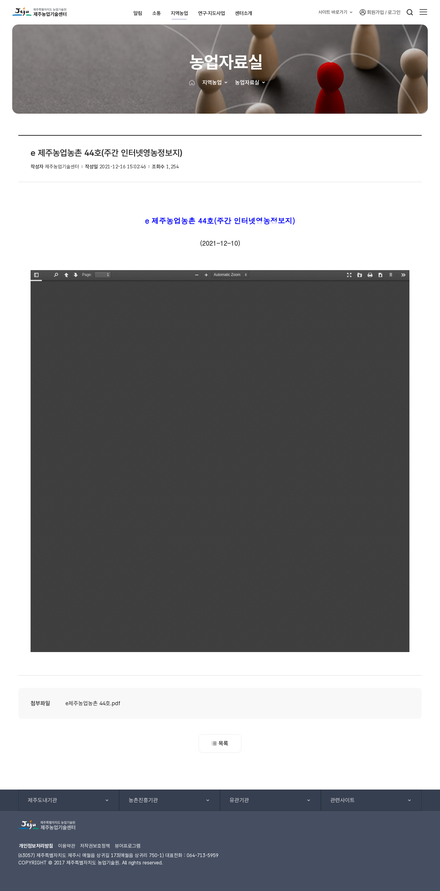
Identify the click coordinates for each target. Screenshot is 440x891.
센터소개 (273, 12)
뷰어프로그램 (128, 846)
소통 (150, 12)
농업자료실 (247, 82)
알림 (121, 12)
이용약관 (66, 846)
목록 (220, 743)
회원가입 (372, 12)
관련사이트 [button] (342, 800)
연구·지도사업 (228, 12)
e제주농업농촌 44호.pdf (92, 703)
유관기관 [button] (239, 800)
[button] (423, 12)
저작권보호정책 (95, 846)
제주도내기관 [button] (42, 800)
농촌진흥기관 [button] (143, 800)
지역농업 (183, 12)
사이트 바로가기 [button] (332, 12)
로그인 (394, 12)
